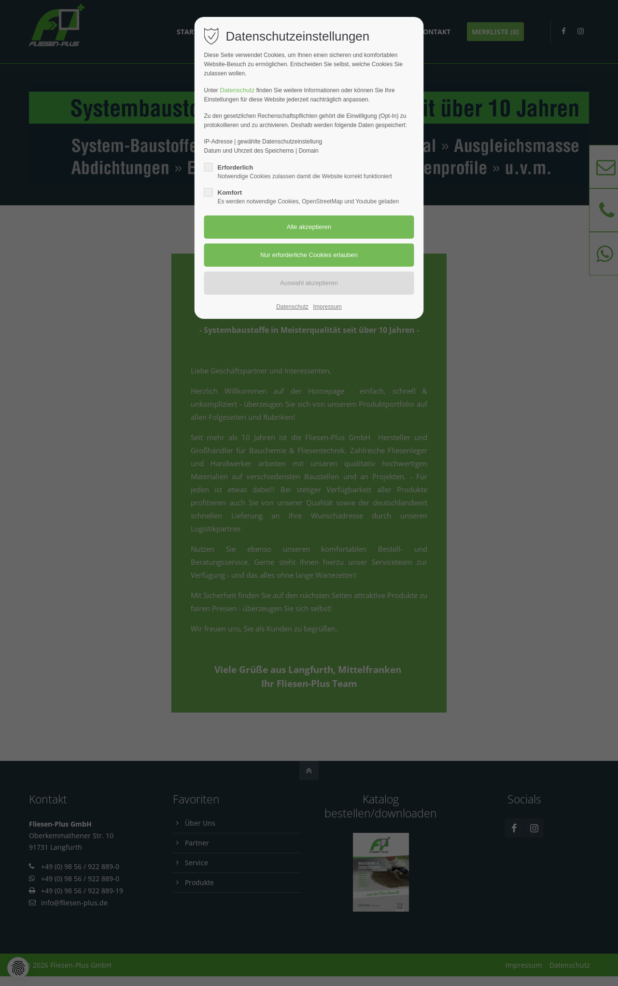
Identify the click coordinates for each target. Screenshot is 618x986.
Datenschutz (237, 90)
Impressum (327, 306)
